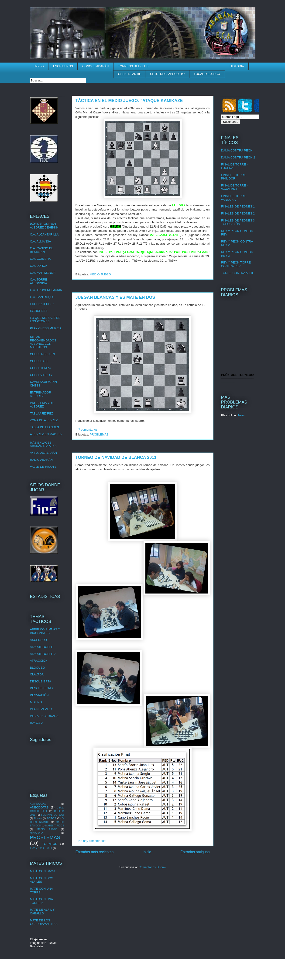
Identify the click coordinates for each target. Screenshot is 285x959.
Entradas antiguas (195, 852)
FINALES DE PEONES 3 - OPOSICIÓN (238, 222)
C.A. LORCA (38, 265)
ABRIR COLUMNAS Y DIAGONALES (45, 631)
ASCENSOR (38, 640)
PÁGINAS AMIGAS (43, 224)
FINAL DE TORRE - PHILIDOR (234, 176)
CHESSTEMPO (40, 368)
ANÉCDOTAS (39, 807)
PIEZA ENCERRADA (44, 716)
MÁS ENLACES (41, 442)
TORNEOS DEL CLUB (133, 66)
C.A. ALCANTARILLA (44, 234)
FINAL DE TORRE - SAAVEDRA (234, 187)
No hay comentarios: (93, 841)
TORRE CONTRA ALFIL (237, 273)
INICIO (39, 66)
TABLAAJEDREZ (41, 413)
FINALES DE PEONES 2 (238, 213)
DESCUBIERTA (40, 681)
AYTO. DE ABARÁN (43, 452)
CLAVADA (37, 674)
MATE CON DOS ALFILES (41, 880)
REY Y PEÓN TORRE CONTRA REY (236, 264)
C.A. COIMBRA (40, 258)
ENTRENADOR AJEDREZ (40, 394)
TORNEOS (49, 844)
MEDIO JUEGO (100, 274)
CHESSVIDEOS (41, 375)
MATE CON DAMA (42, 871)
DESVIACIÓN (39, 695)
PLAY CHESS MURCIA (46, 328)
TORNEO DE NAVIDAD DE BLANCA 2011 (116, 457)
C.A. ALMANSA (40, 241)
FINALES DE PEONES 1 (238, 206)
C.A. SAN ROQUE (42, 297)
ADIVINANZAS (38, 804)
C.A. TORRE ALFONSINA (38, 281)
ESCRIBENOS (63, 66)
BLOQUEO (37, 667)
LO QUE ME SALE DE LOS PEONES (45, 319)
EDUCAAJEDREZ (42, 304)
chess (241, 415)
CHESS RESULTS (42, 354)
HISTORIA (237, 66)
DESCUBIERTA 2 (42, 688)
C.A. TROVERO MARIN (46, 290)
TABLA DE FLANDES (44, 427)
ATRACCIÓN (39, 660)
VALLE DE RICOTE (43, 466)
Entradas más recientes (95, 852)
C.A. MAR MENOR (43, 272)
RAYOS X (36, 722)
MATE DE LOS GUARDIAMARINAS (44, 922)
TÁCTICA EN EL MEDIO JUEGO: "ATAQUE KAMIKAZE (129, 100)
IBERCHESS (39, 311)
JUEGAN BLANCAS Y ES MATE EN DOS (115, 297)
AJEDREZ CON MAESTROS (41, 345)
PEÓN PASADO (41, 709)
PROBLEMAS (99, 434)
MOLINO (36, 702)
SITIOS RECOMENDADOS (43, 338)
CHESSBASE (39, 361)
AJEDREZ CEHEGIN (44, 227)
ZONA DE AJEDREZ (44, 420)
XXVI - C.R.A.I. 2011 (41, 848)
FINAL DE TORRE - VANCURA (234, 197)
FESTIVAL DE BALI (52, 815)
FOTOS (51, 818)
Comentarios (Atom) (152, 867)
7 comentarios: (89, 429)
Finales (38, 818)
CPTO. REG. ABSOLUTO (167, 74)
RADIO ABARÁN (41, 459)
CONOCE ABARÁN (95, 66)
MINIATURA (36, 833)
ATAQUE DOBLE (41, 647)
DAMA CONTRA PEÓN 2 (238, 157)
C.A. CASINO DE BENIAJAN (41, 250)
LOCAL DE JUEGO (207, 74)
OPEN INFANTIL (129, 74)
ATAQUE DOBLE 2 (43, 654)
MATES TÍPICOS (54, 825)
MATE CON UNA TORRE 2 (41, 901)
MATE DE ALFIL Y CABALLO (42, 911)
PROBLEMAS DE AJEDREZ (42, 404)
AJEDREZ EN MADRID (46, 434)
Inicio (147, 852)
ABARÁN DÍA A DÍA (43, 446)
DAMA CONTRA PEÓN (237, 150)
